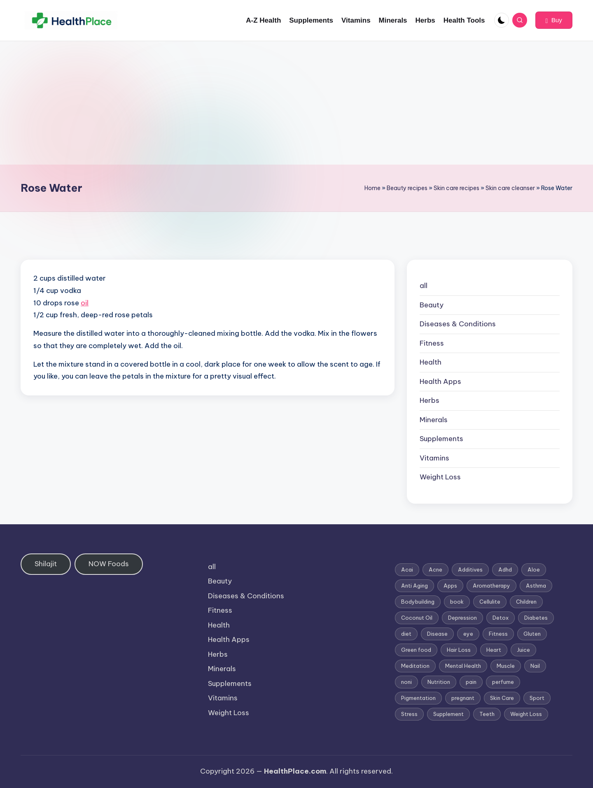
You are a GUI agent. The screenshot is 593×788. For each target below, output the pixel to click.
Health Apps (440, 381)
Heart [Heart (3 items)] (493, 649)
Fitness (432, 343)
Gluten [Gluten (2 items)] (532, 633)
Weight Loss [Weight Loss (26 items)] (526, 714)
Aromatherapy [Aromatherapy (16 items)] (491, 585)
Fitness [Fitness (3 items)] (498, 633)
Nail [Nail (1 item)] (535, 665)
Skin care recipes (456, 188)
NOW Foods (109, 563)
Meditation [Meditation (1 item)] (415, 665)
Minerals (434, 419)
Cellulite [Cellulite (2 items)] (489, 601)
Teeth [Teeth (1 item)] (487, 714)
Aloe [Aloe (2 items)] (534, 569)
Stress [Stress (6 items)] (409, 714)
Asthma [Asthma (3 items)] (536, 585)
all (423, 285)
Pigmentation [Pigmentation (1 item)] (418, 698)
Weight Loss (440, 476)
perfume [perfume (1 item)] (503, 682)
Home (372, 188)
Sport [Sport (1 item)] (537, 698)
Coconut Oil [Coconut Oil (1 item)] (416, 617)
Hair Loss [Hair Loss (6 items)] (459, 649)
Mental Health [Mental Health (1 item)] (463, 665)
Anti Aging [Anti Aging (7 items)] (414, 585)
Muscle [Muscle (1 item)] (506, 665)
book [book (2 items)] (457, 601)
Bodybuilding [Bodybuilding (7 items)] (417, 601)
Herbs (429, 400)
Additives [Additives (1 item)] (470, 569)
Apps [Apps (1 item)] (450, 585)
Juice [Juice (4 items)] (523, 649)
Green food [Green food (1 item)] (416, 649)
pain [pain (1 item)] (471, 682)
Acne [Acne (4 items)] (435, 569)
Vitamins (434, 458)
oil (85, 302)
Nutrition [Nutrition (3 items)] (438, 682)
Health (430, 362)
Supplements (441, 438)
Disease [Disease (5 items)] (437, 633)
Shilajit (46, 563)
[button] (553, 20)
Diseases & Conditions (458, 323)
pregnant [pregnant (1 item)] (462, 698)
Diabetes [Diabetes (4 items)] (536, 617)
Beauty (432, 304)
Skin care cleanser (510, 188)
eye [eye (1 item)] (468, 633)
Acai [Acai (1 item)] (407, 569)
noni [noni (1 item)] (406, 682)
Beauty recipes (407, 188)
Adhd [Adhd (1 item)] (505, 569)
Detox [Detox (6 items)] (501, 617)
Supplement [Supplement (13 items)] (448, 714)
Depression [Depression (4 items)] (462, 617)
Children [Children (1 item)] (526, 601)
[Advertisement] (296, 102)
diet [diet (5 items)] (406, 633)
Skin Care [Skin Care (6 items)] (502, 698)
